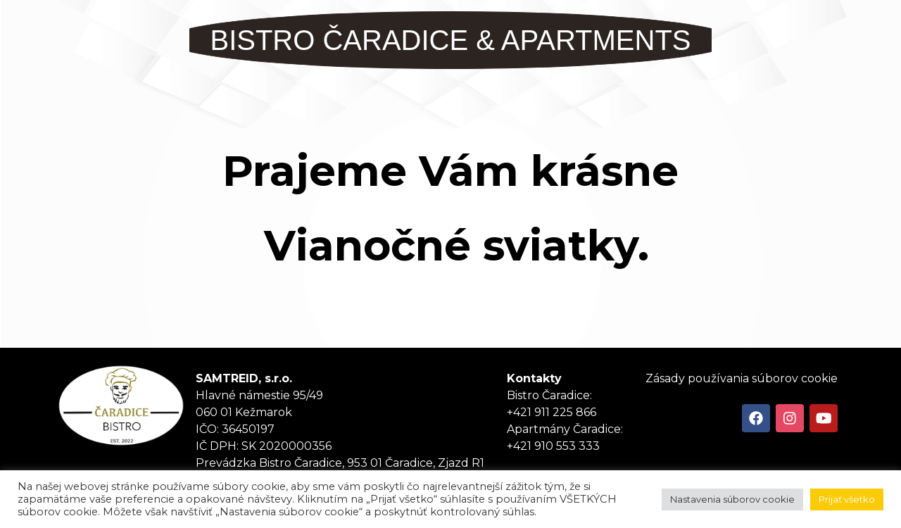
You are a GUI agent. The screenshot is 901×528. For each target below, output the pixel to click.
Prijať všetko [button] (847, 499)
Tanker (121, 405)
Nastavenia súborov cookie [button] (732, 499)
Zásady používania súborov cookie (741, 378)
